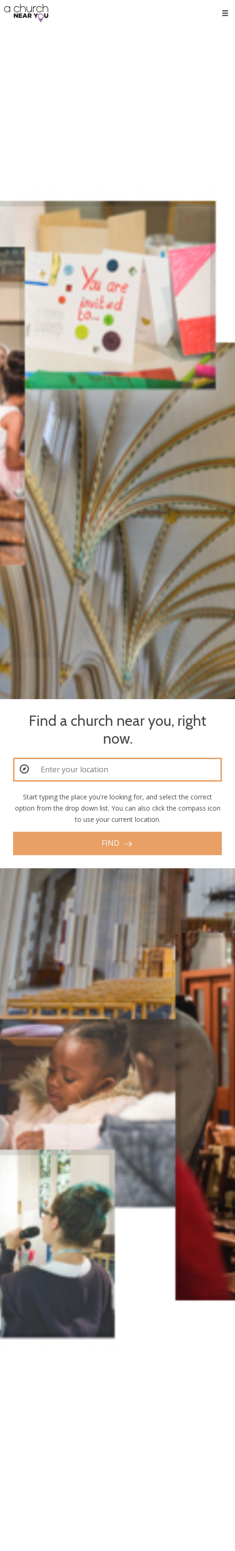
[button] (24, 769)
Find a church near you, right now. (117, 729)
